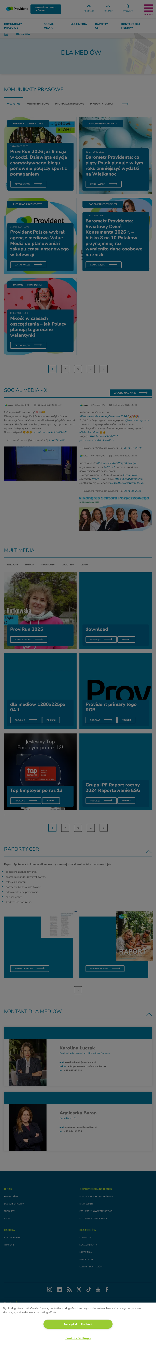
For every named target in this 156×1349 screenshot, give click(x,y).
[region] (78, 1326)
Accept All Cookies (78, 1324)
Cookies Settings (78, 1338)
